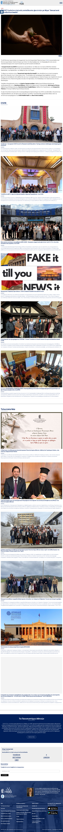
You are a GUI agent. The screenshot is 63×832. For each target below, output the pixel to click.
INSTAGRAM (17, 757)
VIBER (16, 760)
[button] (2, 12)
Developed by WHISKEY (57, 829)
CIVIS (47, 60)
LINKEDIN (46, 757)
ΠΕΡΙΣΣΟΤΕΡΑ (31, 737)
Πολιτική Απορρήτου (46, 829)
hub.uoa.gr (53, 805)
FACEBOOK (16, 755)
